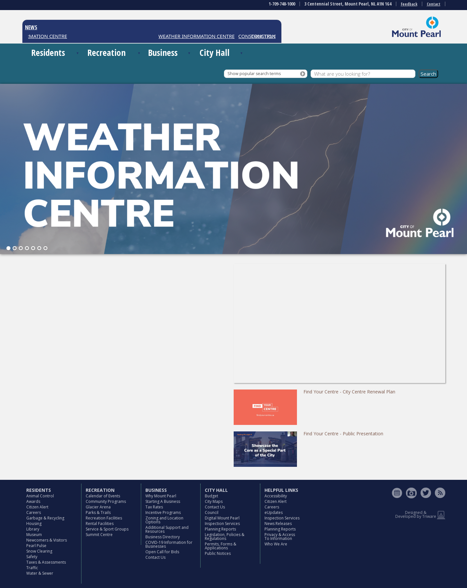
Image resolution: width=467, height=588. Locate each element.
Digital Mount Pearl (222, 518)
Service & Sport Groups (107, 529)
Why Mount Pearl (160, 496)
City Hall (214, 52)
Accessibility (275, 496)
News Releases (278, 523)
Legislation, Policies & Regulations (224, 536)
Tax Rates (154, 507)
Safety (31, 556)
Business (163, 52)
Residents (48, 52)
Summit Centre (99, 534)
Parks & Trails (98, 512)
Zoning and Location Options (164, 520)
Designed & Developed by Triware (415, 514)
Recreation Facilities (104, 518)
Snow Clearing (39, 551)
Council (211, 512)
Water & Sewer (39, 573)
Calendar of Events (103, 496)
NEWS (31, 27)
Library (32, 529)
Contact (433, 4)
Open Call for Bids (162, 552)
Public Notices (218, 553)
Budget (211, 496)
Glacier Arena (98, 507)
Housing (34, 523)
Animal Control (40, 496)
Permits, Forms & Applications (220, 546)
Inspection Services (222, 523)
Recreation (106, 52)
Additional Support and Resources (167, 529)
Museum (34, 534)
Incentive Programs (163, 512)
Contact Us (155, 557)
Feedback (409, 4)
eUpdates (273, 512)
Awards (33, 501)
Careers (33, 512)
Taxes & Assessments (46, 562)
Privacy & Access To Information (279, 536)
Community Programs (106, 501)
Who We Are (275, 544)
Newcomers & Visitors (46, 540)
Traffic (32, 567)
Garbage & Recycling (45, 518)
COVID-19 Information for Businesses (168, 544)
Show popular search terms (254, 73)
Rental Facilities (100, 523)
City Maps (214, 501)
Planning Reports (220, 529)
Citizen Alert (37, 507)
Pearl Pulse (36, 545)
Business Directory (162, 537)
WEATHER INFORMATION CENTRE (199, 36)
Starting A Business (162, 501)
